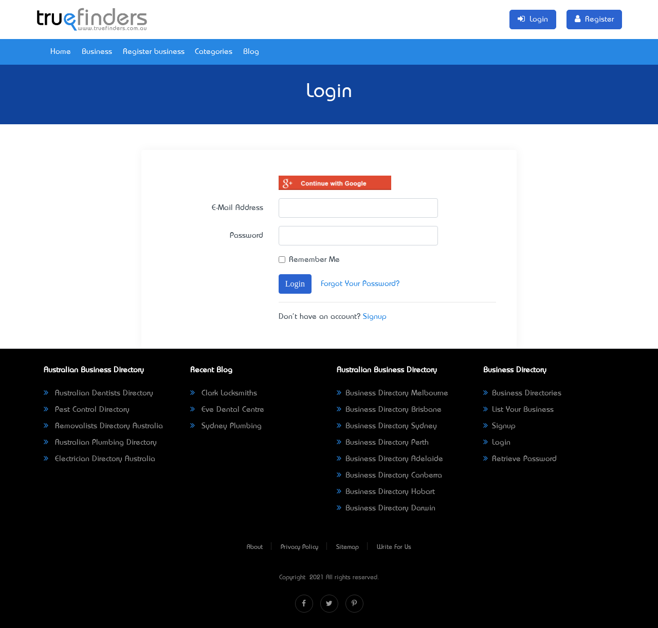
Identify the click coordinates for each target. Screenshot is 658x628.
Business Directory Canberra (389, 475)
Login (295, 283)
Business (97, 51)
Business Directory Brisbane (389, 409)
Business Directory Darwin (386, 508)
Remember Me (314, 259)
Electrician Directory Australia (99, 459)
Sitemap (347, 547)
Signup (375, 316)
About (255, 547)
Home (60, 51)
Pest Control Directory (87, 409)
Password (246, 235)
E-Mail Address (237, 208)
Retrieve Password (520, 459)
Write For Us (394, 547)
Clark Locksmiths (223, 393)
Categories (213, 51)
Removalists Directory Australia (103, 426)
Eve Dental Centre (227, 409)
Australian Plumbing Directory (100, 442)
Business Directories (522, 393)
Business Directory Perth (383, 442)
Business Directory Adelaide (390, 459)
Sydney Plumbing (226, 426)
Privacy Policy (299, 547)
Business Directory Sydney (387, 426)
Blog (251, 51)
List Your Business (518, 409)
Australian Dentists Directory (98, 393)
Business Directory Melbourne (392, 393)
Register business (154, 51)
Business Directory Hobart (386, 492)
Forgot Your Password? (360, 284)
